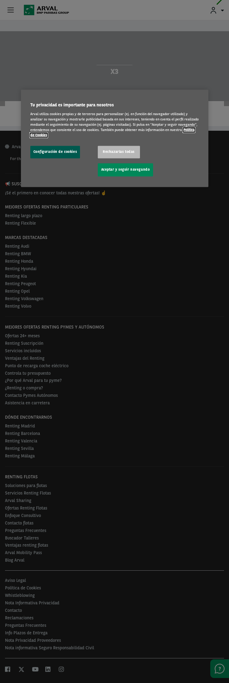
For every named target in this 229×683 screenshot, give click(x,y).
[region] (114, 138)
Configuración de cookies (55, 152)
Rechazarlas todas (119, 152)
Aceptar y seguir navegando (125, 170)
